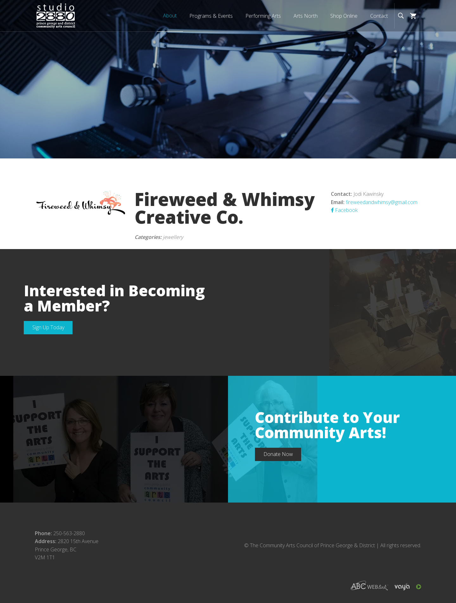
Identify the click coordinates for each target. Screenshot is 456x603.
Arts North (306, 15)
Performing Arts (263, 15)
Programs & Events (211, 15)
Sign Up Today (48, 327)
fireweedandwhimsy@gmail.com (381, 202)
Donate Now (278, 454)
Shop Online (344, 15)
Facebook (344, 210)
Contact (379, 15)
